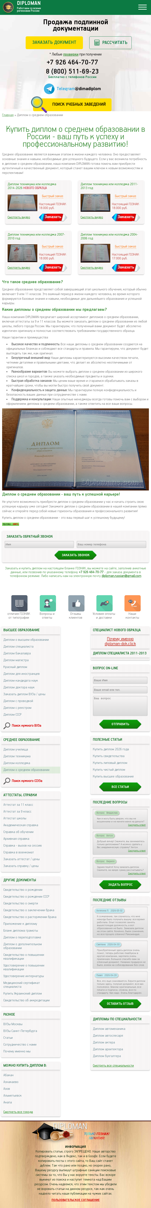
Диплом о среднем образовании (26, 770)
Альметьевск (12, 1096)
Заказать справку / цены (21, 866)
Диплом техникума (17, 756)
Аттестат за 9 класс (17, 812)
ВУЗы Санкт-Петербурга (20, 1031)
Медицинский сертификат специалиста (21, 985)
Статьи (8, 1038)
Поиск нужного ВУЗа (26, 726)
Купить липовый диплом (110, 767)
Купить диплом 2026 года (111, 753)
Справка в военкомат (18, 852)
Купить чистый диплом (109, 774)
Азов (6, 1089)
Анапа (7, 1102)
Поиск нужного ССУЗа (27, 781)
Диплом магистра (16, 660)
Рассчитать (114, 42)
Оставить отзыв (120, 1008)
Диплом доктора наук (19, 687)
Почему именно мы (17, 1051)
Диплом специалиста (18, 647)
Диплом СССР (12, 715)
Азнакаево (10, 1082)
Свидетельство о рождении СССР (26, 897)
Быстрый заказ (52, 196)
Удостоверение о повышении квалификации (23, 967)
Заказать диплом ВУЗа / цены (24, 694)
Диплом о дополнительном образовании (22, 946)
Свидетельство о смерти (20, 903)
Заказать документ (54, 42)
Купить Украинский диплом (22, 994)
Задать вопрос (120, 889)
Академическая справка (20, 825)
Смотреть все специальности (113, 1069)
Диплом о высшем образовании (26, 640)
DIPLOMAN (70, 1126)
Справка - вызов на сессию (22, 846)
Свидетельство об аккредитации (26, 1000)
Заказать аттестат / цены (21, 859)
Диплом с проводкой (18, 701)
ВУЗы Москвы (12, 1024)
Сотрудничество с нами (19, 1045)
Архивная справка (16, 839)
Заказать (53, 217)
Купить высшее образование (113, 780)
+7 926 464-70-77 (72, 63)
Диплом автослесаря (108, 1039)
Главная (8, 115)
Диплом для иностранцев (21, 674)
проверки (70, 54)
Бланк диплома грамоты (20, 931)
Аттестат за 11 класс (18, 805)
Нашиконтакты (132, 616)
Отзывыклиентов (75, 616)
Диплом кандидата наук (20, 681)
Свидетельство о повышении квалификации (23, 957)
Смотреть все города (18, 1112)
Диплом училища (15, 750)
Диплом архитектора (108, 1053)
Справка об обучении (18, 832)
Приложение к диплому (20, 924)
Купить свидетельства (108, 760)
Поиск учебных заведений (79, 104)
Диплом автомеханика (109, 1033)
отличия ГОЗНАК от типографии (18, 616)
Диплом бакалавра (17, 653)
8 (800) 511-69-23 (72, 72)
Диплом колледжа (16, 763)
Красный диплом (15, 667)
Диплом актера (104, 1046)
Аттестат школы (14, 818)
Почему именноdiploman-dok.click (120, 641)
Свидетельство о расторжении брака (29, 917)
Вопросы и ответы (47, 616)
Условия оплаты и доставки (104, 616)
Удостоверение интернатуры (23, 976)
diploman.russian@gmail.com (121, 576)
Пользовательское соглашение (76, 1200)
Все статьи (120, 791)
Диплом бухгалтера (107, 1060)
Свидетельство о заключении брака (28, 910)
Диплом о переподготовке (22, 937)
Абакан (8, 1075)
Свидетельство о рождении (22, 890)
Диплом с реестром (17, 708)
